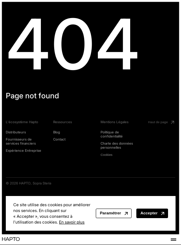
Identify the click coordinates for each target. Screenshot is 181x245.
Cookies (106, 155)
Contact (59, 139)
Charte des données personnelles (117, 145)
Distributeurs (16, 132)
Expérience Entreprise (23, 150)
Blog (56, 132)
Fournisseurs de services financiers (21, 141)
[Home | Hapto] (11, 239)
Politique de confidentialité (112, 134)
